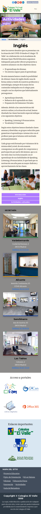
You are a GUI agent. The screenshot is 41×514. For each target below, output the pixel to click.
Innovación (8, 484)
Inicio (4, 39)
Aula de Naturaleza (12, 488)
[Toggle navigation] (34, 9)
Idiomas (7, 481)
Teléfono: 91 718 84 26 (20, 328)
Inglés (20, 198)
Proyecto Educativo (12, 474)
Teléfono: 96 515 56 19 (20, 289)
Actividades (21, 484)
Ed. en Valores (29, 477)
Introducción (20, 195)
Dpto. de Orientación (12, 477)
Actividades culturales (20, 202)
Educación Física (20, 481)
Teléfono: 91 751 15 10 (20, 250)
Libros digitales (32, 2)
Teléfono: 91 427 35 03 (20, 368)
